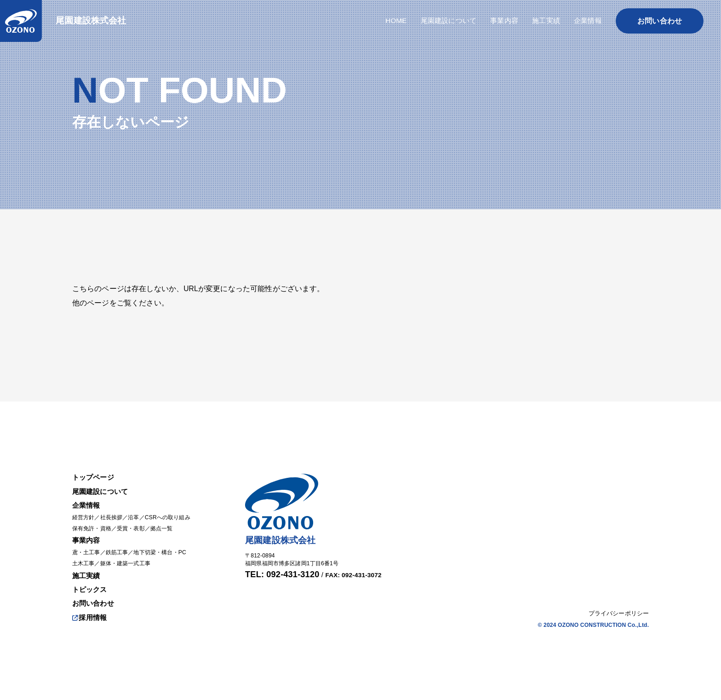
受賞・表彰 (135, 525)
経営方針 (84, 514)
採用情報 (90, 617)
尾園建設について (102, 487)
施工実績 (87, 574)
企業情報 (87, 501)
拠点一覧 (169, 525)
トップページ (94, 472)
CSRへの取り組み (175, 514)
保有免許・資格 (93, 525)
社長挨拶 (115, 514)
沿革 (138, 514)
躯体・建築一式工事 (130, 561)
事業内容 (87, 537)
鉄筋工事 (121, 550)
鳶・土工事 (87, 550)
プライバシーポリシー (619, 613)
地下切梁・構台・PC (167, 550)
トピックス (90, 588)
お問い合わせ (94, 603)
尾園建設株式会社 (92, 21)
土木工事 (84, 561)
